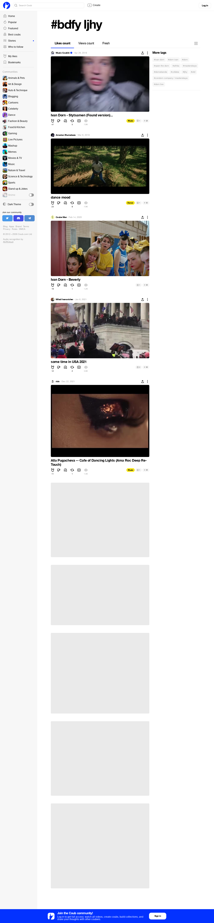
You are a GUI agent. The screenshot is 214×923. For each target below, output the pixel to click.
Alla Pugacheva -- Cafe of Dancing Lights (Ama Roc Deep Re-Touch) (99, 462)
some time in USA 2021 (69, 362)
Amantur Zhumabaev (66, 135)
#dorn (185, 59)
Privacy (6, 229)
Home (9, 16)
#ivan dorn (159, 59)
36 (146, 285)
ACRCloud (8, 241)
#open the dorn (161, 65)
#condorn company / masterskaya (171, 78)
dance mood (60, 197)
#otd (193, 71)
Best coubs (12, 34)
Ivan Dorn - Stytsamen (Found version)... (82, 115)
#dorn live (159, 84)
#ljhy (185, 71)
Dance (130, 203)
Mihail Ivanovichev (64, 299)
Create (93, 5)
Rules (14, 229)
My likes (10, 56)
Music (130, 121)
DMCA (22, 229)
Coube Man (61, 217)
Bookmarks (12, 62)
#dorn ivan (173, 59)
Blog (5, 226)
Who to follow (13, 47)
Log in (205, 5)
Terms (26, 226)
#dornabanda (160, 71)
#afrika (176, 65)
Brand (19, 226)
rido (58, 381)
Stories (18, 41)
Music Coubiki (63, 53)
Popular (10, 22)
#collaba (175, 71)
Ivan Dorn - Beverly (65, 280)
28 (146, 120)
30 (146, 202)
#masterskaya (190, 65)
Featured (10, 28)
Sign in (157, 916)
